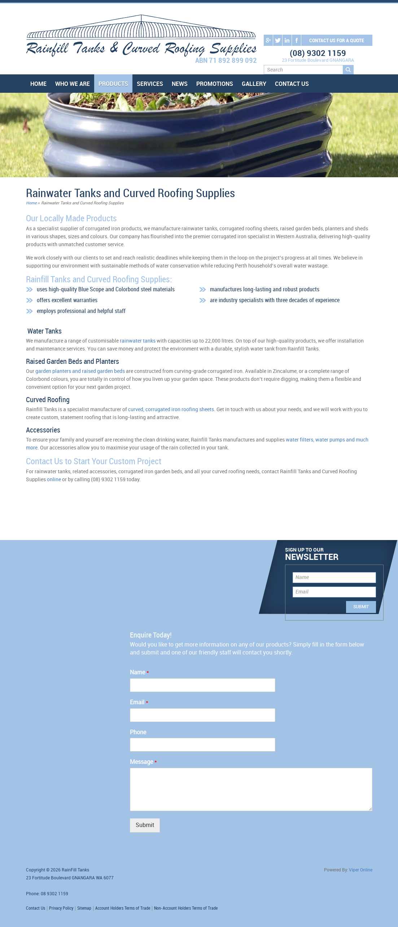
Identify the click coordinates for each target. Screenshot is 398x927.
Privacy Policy (61, 908)
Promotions (214, 84)
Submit (145, 825)
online (54, 479)
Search (348, 69)
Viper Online (360, 870)
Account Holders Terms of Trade (122, 908)
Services (150, 84)
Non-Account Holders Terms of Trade (186, 908)
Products (113, 84)
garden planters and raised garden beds (80, 371)
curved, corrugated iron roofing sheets (171, 409)
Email (302, 592)
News (180, 84)
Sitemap (84, 908)
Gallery (254, 84)
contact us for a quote (336, 40)
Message (143, 762)
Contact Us (292, 84)
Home (38, 84)
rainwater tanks (138, 341)
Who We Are (72, 84)
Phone (138, 733)
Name (302, 577)
